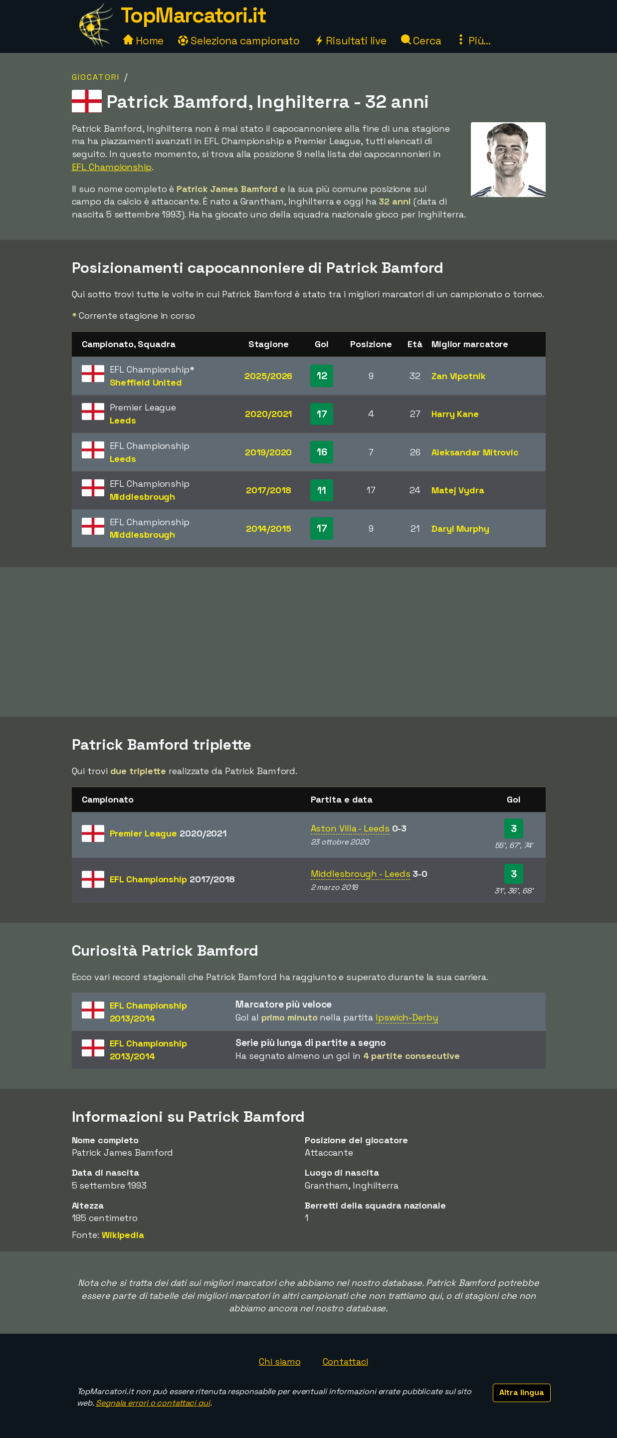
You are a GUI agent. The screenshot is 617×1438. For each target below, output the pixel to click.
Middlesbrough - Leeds (361, 873)
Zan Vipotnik (458, 376)
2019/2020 (268, 452)
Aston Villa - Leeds (350, 828)
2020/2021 (268, 413)
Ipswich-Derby (407, 1017)
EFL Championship (112, 167)
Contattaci (345, 1361)
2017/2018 (268, 490)
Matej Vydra (457, 490)
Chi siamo (279, 1361)
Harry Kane (455, 413)
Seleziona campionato (239, 40)
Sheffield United (146, 382)
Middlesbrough (143, 496)
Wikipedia (123, 1234)
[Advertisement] (309, 642)
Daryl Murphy (460, 528)
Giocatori (96, 77)
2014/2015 (268, 528)
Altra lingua (521, 1392)
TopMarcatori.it (193, 15)
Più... (473, 40)
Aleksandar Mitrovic (475, 452)
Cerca (421, 40)
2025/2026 (268, 376)
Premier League (168, 833)
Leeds (123, 420)
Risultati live (350, 40)
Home (143, 40)
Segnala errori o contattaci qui (153, 1403)
